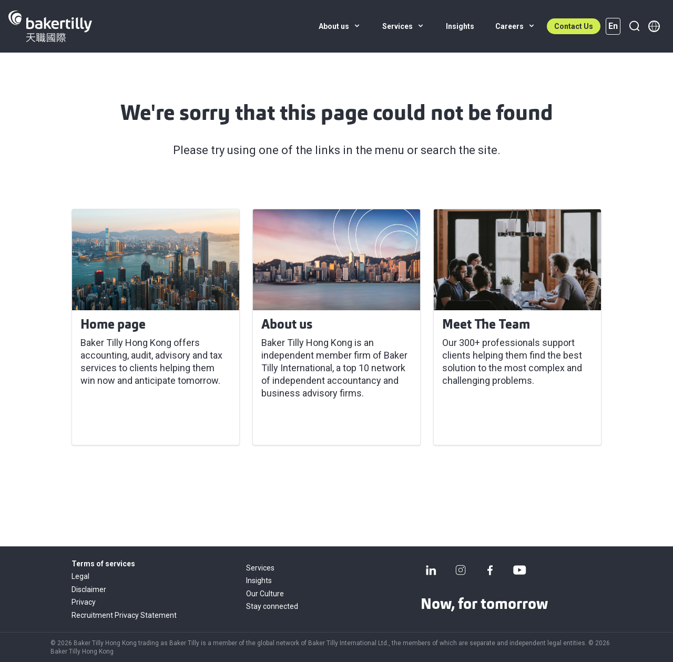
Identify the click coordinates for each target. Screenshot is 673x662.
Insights (259, 580)
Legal (80, 576)
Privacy (84, 602)
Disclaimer (89, 589)
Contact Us (573, 26)
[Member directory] (654, 26)
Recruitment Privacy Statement (124, 615)
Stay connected (272, 606)
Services (260, 568)
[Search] (634, 26)
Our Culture (265, 593)
